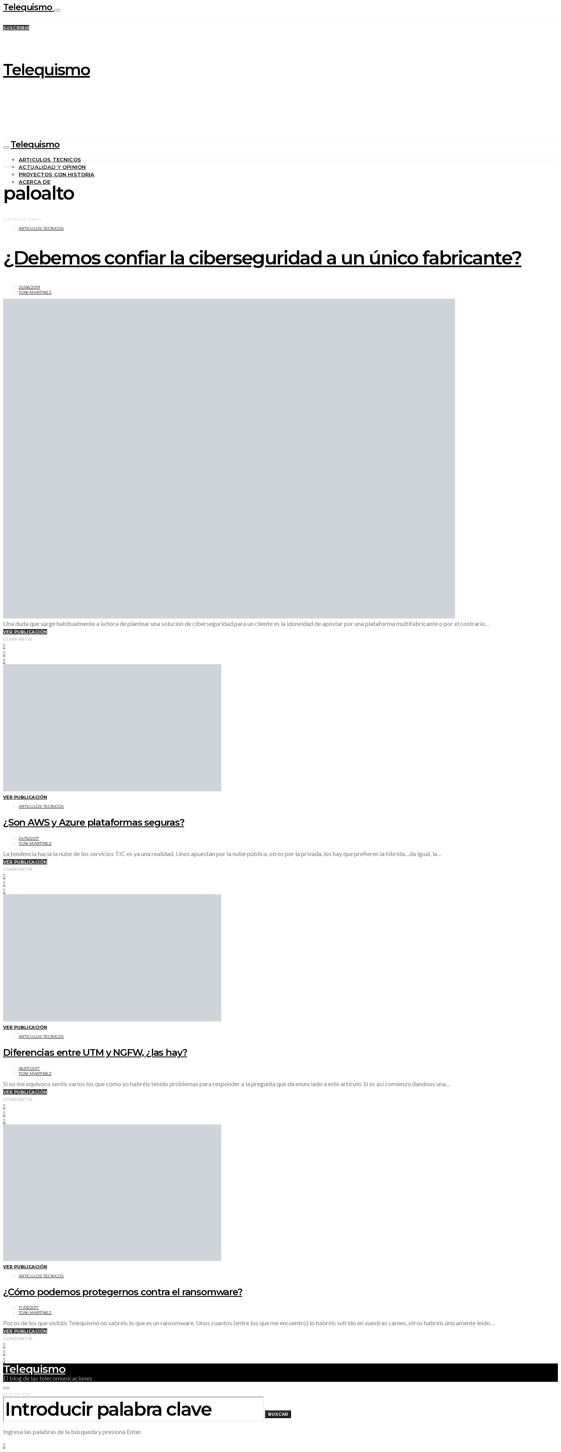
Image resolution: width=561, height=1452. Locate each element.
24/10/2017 (29, 838)
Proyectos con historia (57, 174)
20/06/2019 (29, 287)
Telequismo (28, 7)
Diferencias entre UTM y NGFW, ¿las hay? (95, 1052)
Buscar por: (17, 1394)
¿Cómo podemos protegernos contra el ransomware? (122, 1292)
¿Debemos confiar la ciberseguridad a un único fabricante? (262, 257)
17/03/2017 (29, 1307)
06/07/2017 (29, 1068)
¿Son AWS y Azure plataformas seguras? (93, 822)
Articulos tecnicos (50, 159)
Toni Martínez (35, 292)
